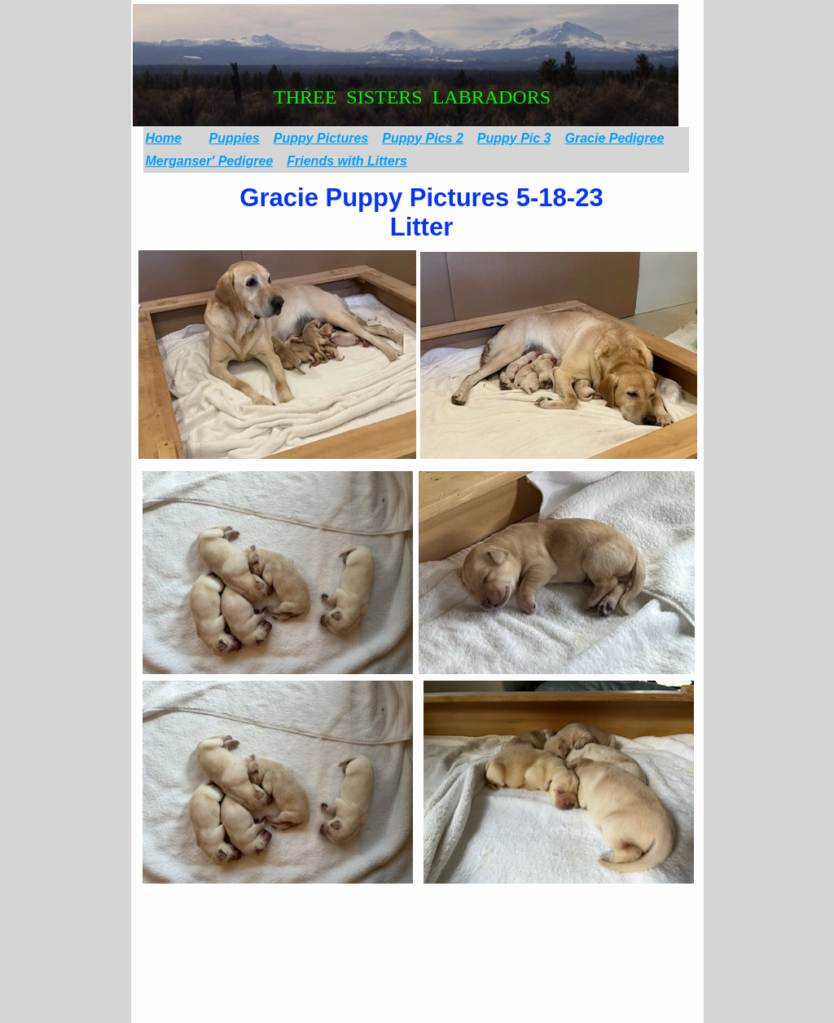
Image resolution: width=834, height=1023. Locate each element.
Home (164, 138)
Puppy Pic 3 (514, 138)
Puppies (234, 138)
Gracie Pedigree (615, 138)
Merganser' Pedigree (210, 161)
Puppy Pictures (321, 138)
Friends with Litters (347, 161)
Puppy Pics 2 (422, 138)
